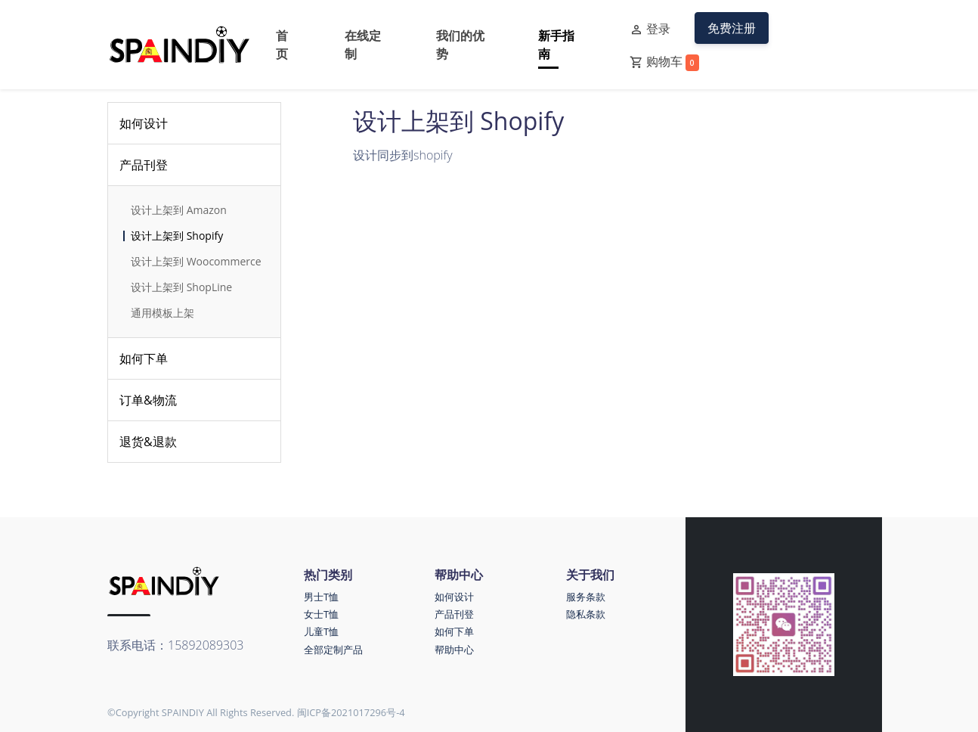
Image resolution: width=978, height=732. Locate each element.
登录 (650, 29)
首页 (282, 44)
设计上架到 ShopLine (181, 287)
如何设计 (143, 123)
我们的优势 (460, 44)
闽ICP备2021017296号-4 (351, 712)
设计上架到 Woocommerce (196, 261)
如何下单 (143, 358)
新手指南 (556, 44)
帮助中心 (454, 649)
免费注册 (731, 28)
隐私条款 (585, 614)
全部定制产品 (333, 649)
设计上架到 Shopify (177, 236)
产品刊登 (143, 165)
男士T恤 (321, 596)
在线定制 (363, 44)
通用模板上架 (162, 313)
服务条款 (585, 596)
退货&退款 (148, 441)
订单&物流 (148, 400)
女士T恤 (321, 614)
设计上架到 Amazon (179, 210)
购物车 (664, 62)
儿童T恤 (321, 631)
